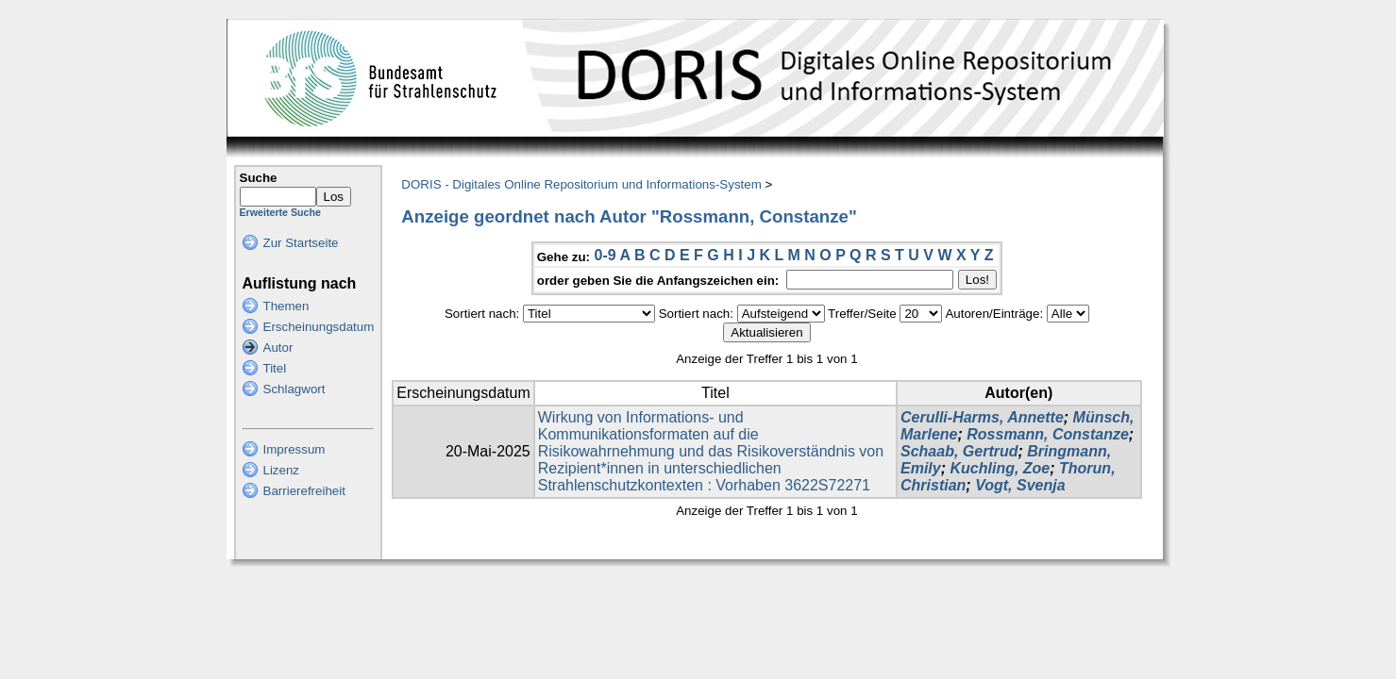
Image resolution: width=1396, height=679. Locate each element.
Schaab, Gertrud (959, 451)
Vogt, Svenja (1020, 485)
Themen (286, 306)
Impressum (294, 449)
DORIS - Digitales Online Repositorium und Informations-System (581, 184)
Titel (275, 368)
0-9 (604, 255)
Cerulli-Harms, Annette (982, 417)
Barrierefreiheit (304, 491)
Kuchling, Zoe (1000, 468)
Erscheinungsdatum (319, 327)
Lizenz (281, 470)
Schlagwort (294, 389)
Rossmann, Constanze (1048, 434)
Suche (259, 178)
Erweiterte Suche (280, 212)
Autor (278, 347)
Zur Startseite (301, 243)
